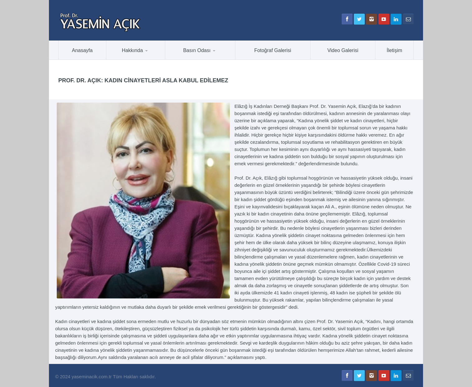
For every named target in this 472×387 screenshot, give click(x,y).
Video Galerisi (342, 50)
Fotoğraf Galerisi (272, 50)
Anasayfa (82, 50)
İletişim (394, 50)
